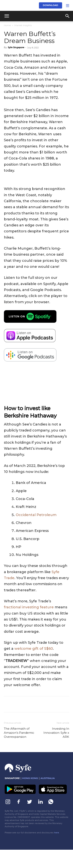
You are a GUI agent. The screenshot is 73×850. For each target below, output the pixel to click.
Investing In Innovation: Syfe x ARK (56, 733)
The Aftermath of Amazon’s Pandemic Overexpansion (19, 733)
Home (7, 25)
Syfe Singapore (16, 47)
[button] (6, 16)
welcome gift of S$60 (33, 648)
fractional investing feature (29, 607)
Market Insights (23, 25)
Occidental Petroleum (36, 515)
